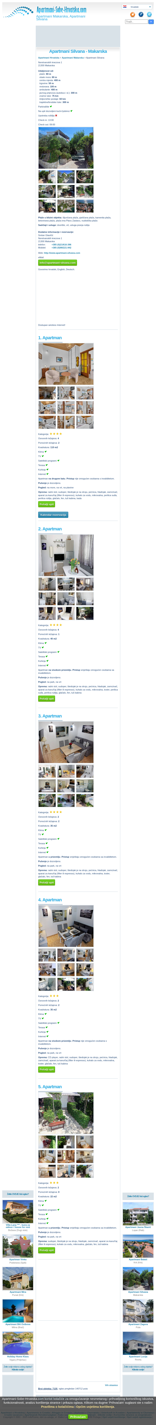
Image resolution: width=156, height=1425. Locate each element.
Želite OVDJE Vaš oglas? (18, 1194)
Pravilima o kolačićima (57, 1406)
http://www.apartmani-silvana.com (62, 253)
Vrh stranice (111, 1385)
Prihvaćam (78, 1416)
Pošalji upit (47, 504)
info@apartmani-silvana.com (58, 262)
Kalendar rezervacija (53, 514)
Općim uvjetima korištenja (95, 1406)
